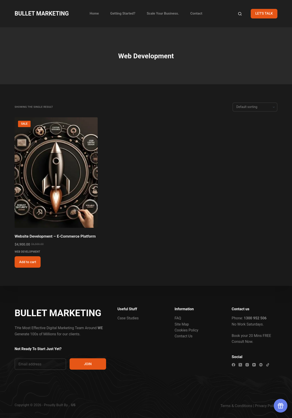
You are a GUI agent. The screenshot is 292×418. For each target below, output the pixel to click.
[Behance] (261, 365)
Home (94, 13)
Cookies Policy (186, 330)
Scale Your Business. (163, 13)
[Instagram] (247, 365)
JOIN (88, 364)
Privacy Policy (266, 406)
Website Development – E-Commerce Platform (55, 236)
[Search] (240, 13)
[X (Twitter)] (240, 365)
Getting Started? (122, 13)
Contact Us (184, 336)
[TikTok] (267, 365)
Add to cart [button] (27, 262)
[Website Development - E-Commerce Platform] (56, 172)
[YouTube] (254, 365)
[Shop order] (254, 107)
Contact (196, 13)
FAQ (178, 318)
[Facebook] (233, 365)
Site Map (182, 324)
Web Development (27, 251)
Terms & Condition (235, 406)
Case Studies (128, 318)
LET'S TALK (264, 13)
